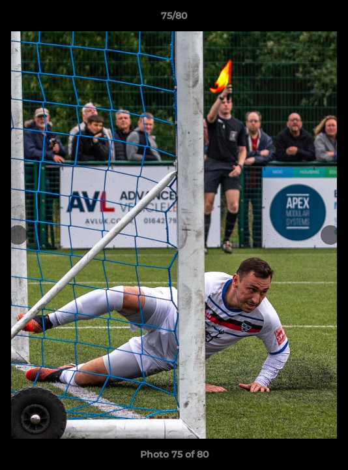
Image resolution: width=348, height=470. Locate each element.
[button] (332, 19)
